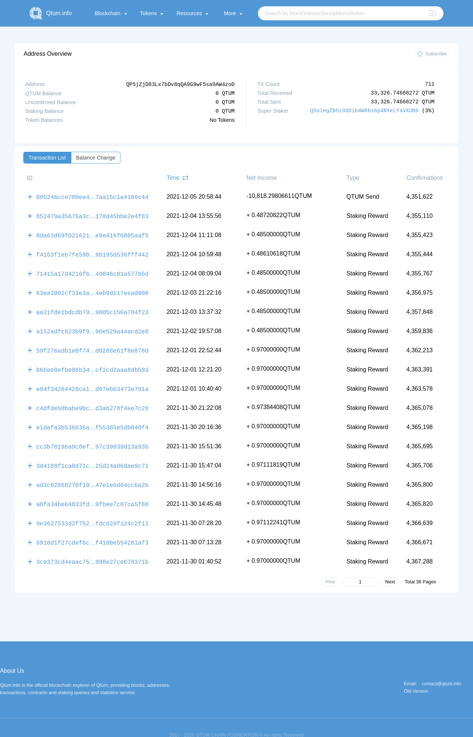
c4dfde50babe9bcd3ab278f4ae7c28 (92, 399)
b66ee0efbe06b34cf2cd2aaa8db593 (92, 362)
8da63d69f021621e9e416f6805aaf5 (92, 233)
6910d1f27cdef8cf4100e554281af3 (92, 528)
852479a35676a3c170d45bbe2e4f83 (92, 214)
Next (390, 566)
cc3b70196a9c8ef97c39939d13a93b (92, 436)
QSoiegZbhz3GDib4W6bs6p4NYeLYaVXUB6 (364, 110)
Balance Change (95, 157)
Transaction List (47, 157)
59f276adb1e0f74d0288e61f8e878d (92, 343)
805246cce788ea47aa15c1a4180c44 (92, 196)
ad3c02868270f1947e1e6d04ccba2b (92, 473)
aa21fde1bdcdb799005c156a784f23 (92, 307)
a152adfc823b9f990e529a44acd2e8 (92, 325)
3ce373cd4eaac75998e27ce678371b (92, 547)
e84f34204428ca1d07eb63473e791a (92, 380)
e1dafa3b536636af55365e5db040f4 (92, 417)
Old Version (416, 676)
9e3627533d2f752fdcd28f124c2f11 (92, 510)
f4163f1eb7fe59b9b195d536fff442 (92, 251)
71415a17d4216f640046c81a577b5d (92, 270)
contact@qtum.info (441, 668)
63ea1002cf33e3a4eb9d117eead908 (92, 288)
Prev (330, 566)
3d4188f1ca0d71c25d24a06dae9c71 (92, 454)
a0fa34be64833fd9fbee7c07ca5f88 (92, 491)
